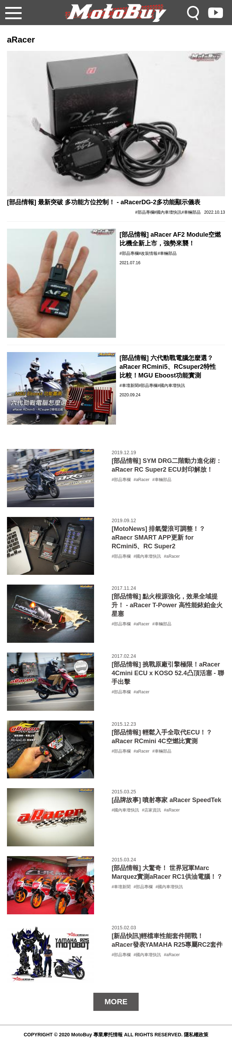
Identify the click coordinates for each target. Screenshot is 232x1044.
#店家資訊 (151, 810)
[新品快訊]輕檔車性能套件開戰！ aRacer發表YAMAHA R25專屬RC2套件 (167, 940)
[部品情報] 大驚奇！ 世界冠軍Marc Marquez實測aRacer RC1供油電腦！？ (166, 872)
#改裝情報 (148, 253)
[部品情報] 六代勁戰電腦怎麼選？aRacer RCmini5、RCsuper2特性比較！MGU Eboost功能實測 (167, 367)
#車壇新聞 (129, 385)
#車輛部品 (191, 212)
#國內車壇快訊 (168, 212)
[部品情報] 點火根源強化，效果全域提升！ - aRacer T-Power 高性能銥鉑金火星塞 (166, 605)
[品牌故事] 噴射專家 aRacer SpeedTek (166, 800)
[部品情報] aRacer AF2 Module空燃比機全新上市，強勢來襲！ (170, 239)
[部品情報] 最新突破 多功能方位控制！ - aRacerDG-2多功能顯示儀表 (103, 202)
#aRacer (141, 479)
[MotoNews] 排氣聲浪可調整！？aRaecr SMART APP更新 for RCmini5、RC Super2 (158, 537)
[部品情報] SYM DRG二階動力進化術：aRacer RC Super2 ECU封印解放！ (166, 465)
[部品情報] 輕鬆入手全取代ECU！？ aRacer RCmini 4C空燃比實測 (161, 737)
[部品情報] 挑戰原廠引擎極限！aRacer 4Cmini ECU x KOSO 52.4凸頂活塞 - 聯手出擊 (167, 673)
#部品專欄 (144, 212)
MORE (116, 1001)
